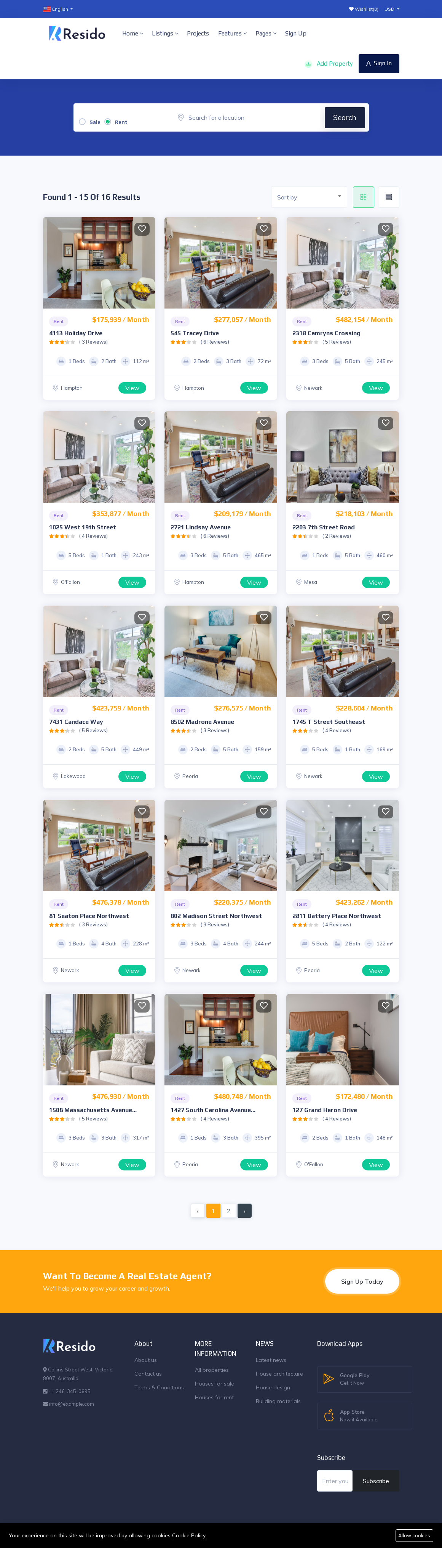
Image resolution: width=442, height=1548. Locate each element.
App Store (359, 1416)
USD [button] (390, 9)
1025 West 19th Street (82, 527)
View (132, 388)
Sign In (379, 63)
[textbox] (312, 197)
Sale (95, 122)
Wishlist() (363, 9)
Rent (121, 122)
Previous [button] (50, 262)
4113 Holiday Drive (75, 333)
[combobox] (309, 197)
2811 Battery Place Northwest (336, 915)
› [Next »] (244, 1211)
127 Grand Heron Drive (324, 1110)
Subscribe (376, 1481)
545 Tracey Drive (195, 333)
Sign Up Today (362, 1281)
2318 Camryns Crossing (326, 333)
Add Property (329, 64)
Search (344, 117)
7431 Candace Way (76, 721)
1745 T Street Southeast (328, 721)
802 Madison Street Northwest (216, 915)
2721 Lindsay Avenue (201, 527)
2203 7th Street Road (323, 527)
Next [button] (147, 262)
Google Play (355, 1379)
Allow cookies (414, 1535)
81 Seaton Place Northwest (89, 915)
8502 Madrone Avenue (202, 721)
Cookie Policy (189, 1535)
